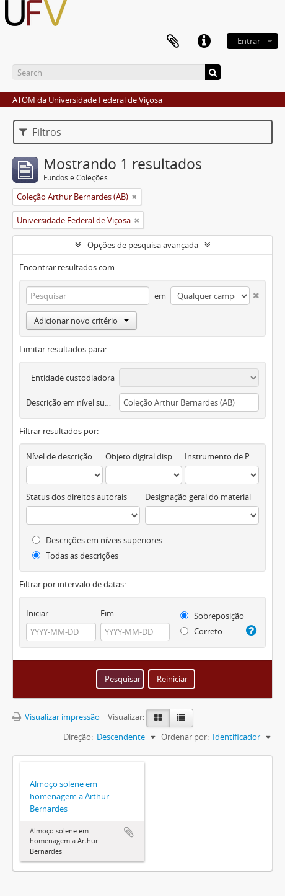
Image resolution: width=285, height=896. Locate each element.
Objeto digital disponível (143, 456)
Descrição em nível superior (70, 402)
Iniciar (37, 613)
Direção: (78, 736)
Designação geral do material (198, 496)
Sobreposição (212, 615)
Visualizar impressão (56, 716)
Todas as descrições (75, 555)
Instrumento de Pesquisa (222, 456)
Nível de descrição (59, 456)
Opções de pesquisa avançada (142, 245)
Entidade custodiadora (73, 377)
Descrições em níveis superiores (97, 540)
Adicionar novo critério (81, 320)
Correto (201, 631)
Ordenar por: (185, 736)
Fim (107, 613)
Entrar (248, 41)
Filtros (40, 132)
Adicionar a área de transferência (129, 832)
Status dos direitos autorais (76, 496)
